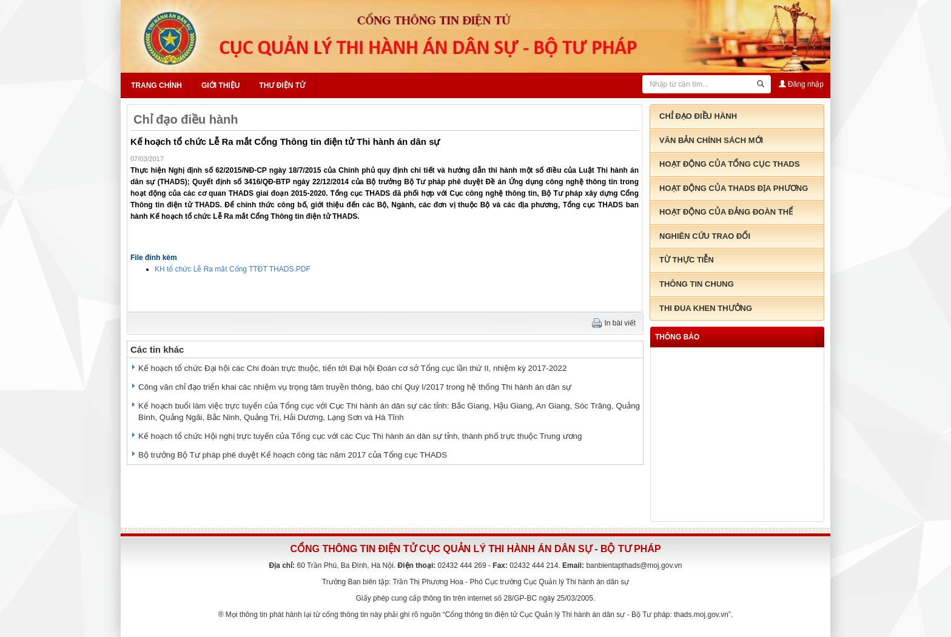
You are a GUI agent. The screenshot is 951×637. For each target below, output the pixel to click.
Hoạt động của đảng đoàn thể (726, 211)
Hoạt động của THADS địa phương (733, 188)
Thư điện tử (282, 85)
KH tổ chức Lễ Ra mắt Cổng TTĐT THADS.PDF (233, 269)
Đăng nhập (801, 84)
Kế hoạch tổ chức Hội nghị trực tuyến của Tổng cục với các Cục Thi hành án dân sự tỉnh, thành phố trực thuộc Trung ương (360, 436)
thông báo (677, 337)
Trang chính (156, 85)
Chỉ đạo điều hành (185, 119)
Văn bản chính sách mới (711, 140)
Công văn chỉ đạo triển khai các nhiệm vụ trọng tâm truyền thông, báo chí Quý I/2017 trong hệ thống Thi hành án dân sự (354, 387)
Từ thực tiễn (686, 259)
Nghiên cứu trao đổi (704, 236)
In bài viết (620, 323)
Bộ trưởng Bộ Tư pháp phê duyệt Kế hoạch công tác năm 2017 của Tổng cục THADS (292, 454)
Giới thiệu (220, 85)
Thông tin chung (696, 283)
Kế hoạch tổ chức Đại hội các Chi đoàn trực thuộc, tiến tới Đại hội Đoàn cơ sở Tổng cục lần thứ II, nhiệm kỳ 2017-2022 (352, 368)
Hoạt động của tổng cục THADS (729, 163)
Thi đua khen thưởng (705, 308)
